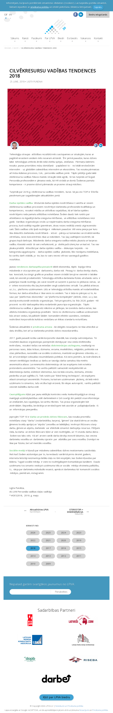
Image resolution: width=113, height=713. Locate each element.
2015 (78, 548)
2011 (78, 556)
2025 (48, 532)
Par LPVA (50, 38)
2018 (32, 548)
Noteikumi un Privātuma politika (69, 706)
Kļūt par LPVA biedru (56, 697)
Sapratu (98, 7)
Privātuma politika (100, 710)
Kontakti (98, 38)
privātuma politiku (40, 7)
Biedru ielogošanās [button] (98, 14)
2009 (48, 563)
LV (6, 14)
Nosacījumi (84, 710)
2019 (78, 540)
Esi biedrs (72, 38)
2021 (48, 540)
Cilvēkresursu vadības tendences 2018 (38, 48)
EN (10, 14)
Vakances (85, 38)
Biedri (61, 38)
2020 (63, 540)
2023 (78, 532)
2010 (32, 563)
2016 (63, 548)
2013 (48, 556)
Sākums (15, 38)
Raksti (25, 38)
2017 (48, 548)
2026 (32, 532)
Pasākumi (36, 38)
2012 (63, 556)
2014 (32, 556)
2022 (32, 540)
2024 (63, 532)
